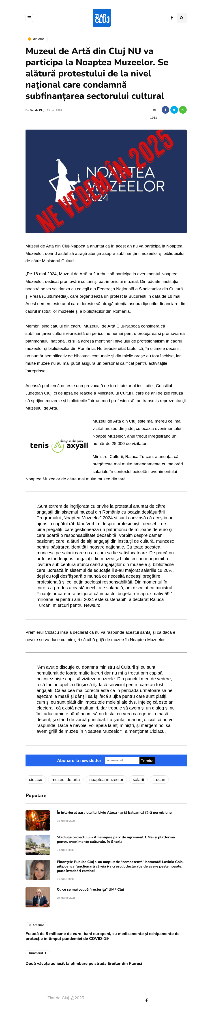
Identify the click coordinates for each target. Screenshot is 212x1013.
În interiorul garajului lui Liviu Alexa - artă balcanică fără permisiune (114, 812)
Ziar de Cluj (37, 110)
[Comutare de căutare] (182, 18)
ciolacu (35, 779)
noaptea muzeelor (106, 779)
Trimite (147, 761)
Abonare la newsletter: (80, 760)
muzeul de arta (66, 779)
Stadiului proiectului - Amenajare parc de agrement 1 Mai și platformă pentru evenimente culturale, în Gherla (116, 839)
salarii (138, 779)
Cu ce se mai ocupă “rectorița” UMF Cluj (90, 889)
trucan (159, 779)
